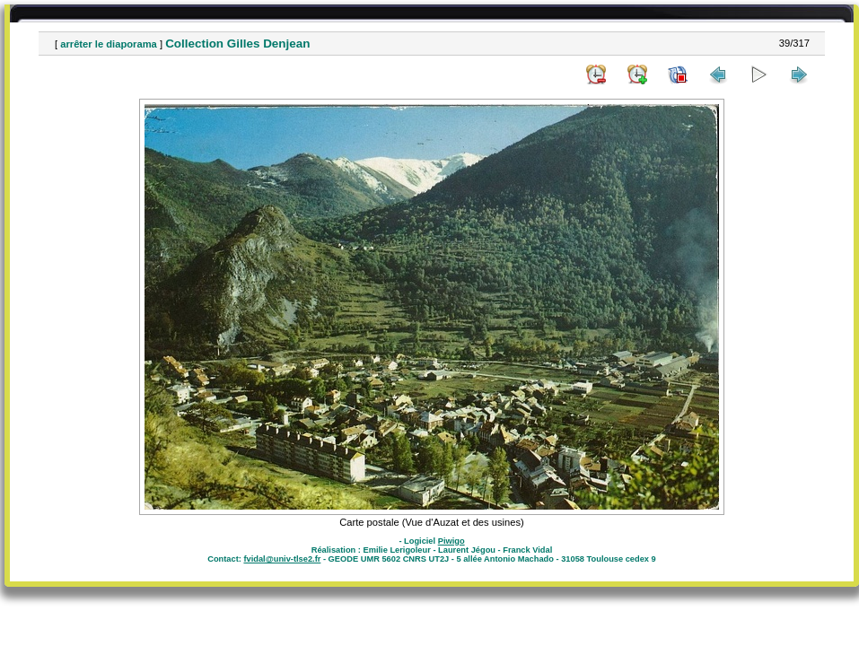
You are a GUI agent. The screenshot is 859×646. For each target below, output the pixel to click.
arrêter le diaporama (108, 44)
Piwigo (451, 541)
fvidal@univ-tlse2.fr (281, 558)
